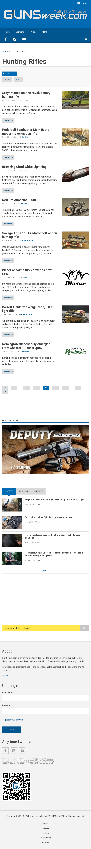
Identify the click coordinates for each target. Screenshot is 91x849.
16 (27, 388)
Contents (20, 31)
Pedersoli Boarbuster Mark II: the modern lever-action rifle (25, 131)
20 (65, 388)
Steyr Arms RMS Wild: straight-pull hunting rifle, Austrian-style (56, 499)
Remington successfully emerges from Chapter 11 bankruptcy (26, 345)
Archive (38, 491)
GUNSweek (25, 100)
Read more (8, 120)
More (45, 31)
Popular (23, 491)
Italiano (18, 79)
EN (81, 3)
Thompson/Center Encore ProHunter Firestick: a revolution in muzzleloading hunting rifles (56, 554)
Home (8, 31)
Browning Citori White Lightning (24, 167)
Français (7, 79)
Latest (9, 491)
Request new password (13, 720)
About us (46, 824)
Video (35, 31)
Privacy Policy (46, 839)
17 (36, 388)
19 (56, 388)
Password (8, 706)
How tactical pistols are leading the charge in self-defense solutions (54, 536)
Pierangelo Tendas (27, 240)
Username (8, 693)
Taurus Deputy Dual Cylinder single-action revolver (50, 517)
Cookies (45, 844)
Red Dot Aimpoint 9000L (19, 200)
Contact (45, 829)
